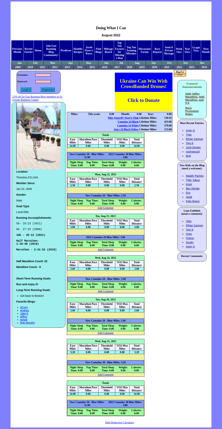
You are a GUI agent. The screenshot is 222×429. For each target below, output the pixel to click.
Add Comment (105, 207)
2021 (167, 67)
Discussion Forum (145, 50)
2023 (191, 67)
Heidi (189, 197)
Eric (188, 192)
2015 (92, 67)
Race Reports (157, 50)
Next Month (206, 50)
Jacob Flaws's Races (89, 50)
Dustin (190, 242)
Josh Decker (193, 147)
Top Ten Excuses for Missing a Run (119, 50)
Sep (154, 63)
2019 (142, 67)
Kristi (189, 184)
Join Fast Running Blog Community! (51, 50)
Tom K (190, 143)
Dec (202, 63)
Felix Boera (193, 201)
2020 (154, 67)
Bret (188, 155)
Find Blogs (98, 50)
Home (38, 50)
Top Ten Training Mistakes (131, 50)
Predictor (65, 50)
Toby (189, 221)
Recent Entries (28, 50)
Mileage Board (108, 50)
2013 (67, 67)
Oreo (189, 233)
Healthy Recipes (78, 50)
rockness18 (193, 151)
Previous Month (17, 50)
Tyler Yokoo (193, 180)
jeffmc (23, 320)
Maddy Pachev (195, 175)
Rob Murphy (27, 326)
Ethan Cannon (194, 139)
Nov (185, 63)
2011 (42, 67)
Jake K (24, 316)
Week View (179, 50)
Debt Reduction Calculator (119, 422)
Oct (169, 63)
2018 (129, 67)
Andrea (24, 313)
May (88, 63)
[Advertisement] (111, 10)
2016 (104, 67)
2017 (117, 67)
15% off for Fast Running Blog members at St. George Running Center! (37, 98)
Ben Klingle (193, 188)
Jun (106, 63)
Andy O (190, 130)
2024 (204, 67)
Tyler (189, 134)
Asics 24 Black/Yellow (126, 129)
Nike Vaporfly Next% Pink (123, 117)
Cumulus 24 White (128, 125)
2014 (79, 67)
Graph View (196, 49)
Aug (137, 63)
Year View (187, 50)
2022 (179, 67)
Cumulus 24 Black (128, 121)
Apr (70, 63)
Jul (121, 63)
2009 (18, 67)
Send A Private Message (169, 50)
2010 (30, 67)
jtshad (23, 323)
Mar (52, 63)
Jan (19, 63)
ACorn (24, 310)
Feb (35, 63)
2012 (55, 67)
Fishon (190, 238)
